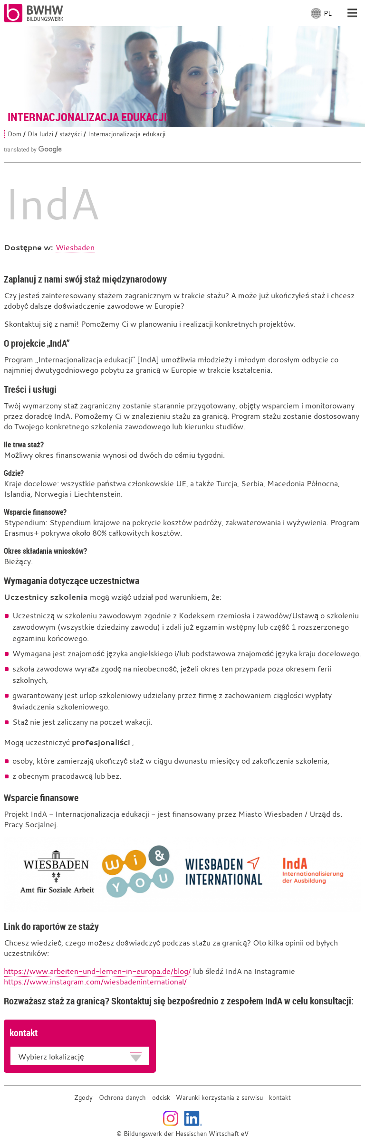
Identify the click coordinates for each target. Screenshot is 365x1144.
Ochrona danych (122, 1098)
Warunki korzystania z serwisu (219, 1098)
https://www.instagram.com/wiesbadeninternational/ (95, 981)
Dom (14, 134)
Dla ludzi (40, 134)
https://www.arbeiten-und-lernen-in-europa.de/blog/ (97, 971)
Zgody (83, 1098)
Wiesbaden (75, 247)
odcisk (161, 1098)
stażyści (70, 134)
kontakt (280, 1098)
